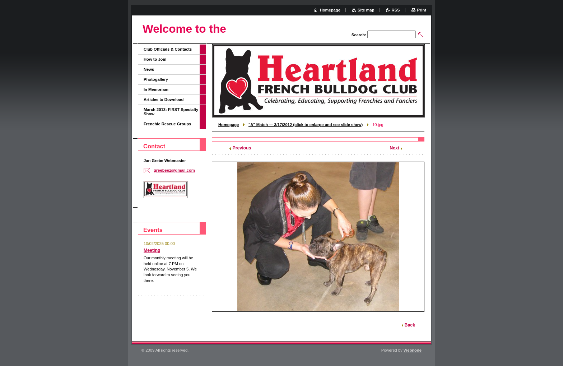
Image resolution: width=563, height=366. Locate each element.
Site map (366, 10)
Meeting (152, 250)
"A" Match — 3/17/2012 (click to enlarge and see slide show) (305, 124)
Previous (241, 147)
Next (394, 147)
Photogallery (156, 79)
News (149, 69)
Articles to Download (163, 99)
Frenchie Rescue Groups (167, 124)
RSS (396, 10)
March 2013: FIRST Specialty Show (171, 111)
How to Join (155, 59)
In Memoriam (156, 89)
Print (421, 10)
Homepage (228, 124)
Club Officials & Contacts (168, 49)
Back (410, 325)
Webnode (413, 350)
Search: (359, 35)
